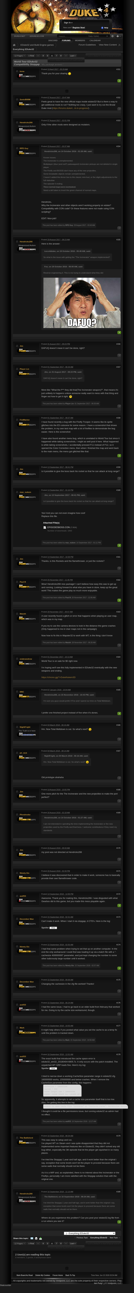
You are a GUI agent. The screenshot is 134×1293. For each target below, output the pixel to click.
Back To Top (70, 1275)
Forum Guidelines (87, 44)
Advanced (112, 36)
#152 (118, 97)
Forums (66, 40)
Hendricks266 (26, 122)
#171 (118, 871)
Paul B (23, 582)
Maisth (23, 614)
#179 (118, 1136)
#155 (118, 240)
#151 (118, 69)
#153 (118, 120)
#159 (118, 467)
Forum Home (58, 1275)
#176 (118, 1003)
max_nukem (25, 492)
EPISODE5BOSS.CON (58, 527)
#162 (118, 580)
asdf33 (23, 896)
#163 (118, 612)
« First (31, 56)
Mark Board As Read (25, 1275)
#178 (118, 1054)
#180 (118, 1192)
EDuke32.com (37, 36)
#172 (118, 894)
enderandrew (26, 659)
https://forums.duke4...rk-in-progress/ (70, 108)
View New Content (108, 44)
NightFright (25, 727)
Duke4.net (19, 36)
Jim (21, 346)
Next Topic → (115, 1238)
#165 (118, 690)
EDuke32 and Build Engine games (37, 45)
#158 (118, 418)
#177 (118, 1026)
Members (80, 40)
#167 (118, 751)
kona (22, 71)
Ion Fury (98, 1283)
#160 (118, 490)
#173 (118, 917)
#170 (118, 848)
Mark (22, 1028)
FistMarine (25, 420)
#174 (118, 945)
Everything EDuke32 (23, 49)
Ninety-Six (24, 873)
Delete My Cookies (42, 1275)
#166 (118, 725)
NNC (22, 692)
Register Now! (79, 28)
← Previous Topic (81, 1238)
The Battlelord (26, 1138)
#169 (118, 813)
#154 (118, 146)
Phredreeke (25, 814)
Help (104, 28)
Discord (53, 40)
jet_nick (23, 753)
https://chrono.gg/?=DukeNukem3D (58, 677)
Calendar (95, 40)
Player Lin (24, 369)
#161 (118, 557)
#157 (118, 367)
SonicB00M (25, 99)
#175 (118, 980)
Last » (72, 56)
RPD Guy (24, 148)
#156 (118, 344)
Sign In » (68, 22)
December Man (27, 919)
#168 (118, 790)
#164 (118, 657)
